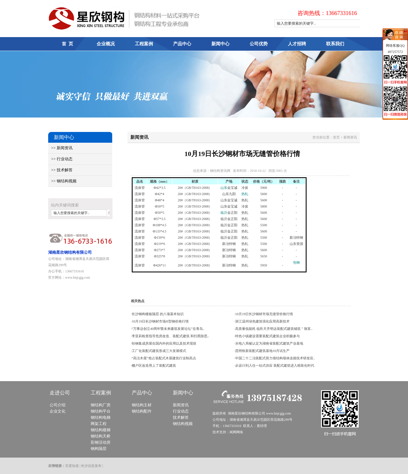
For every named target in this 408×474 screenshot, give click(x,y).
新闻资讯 (181, 405)
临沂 (223, 213)
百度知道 (72, 466)
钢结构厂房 (100, 405)
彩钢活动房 (100, 442)
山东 (223, 188)
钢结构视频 (183, 424)
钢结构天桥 (100, 436)
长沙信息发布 (91, 466)
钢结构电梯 (100, 417)
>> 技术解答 (60, 170)
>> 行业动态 (60, 159)
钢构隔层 (99, 449)
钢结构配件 (142, 411)
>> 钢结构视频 (62, 181)
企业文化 (57, 411)
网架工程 (99, 424)
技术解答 (181, 417)
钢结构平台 (100, 411)
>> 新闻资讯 (60, 148)
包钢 (296, 262)
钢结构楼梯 (100, 430)
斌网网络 (236, 432)
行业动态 (181, 411)
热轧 (244, 194)
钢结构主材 (142, 405)
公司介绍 (57, 405)
